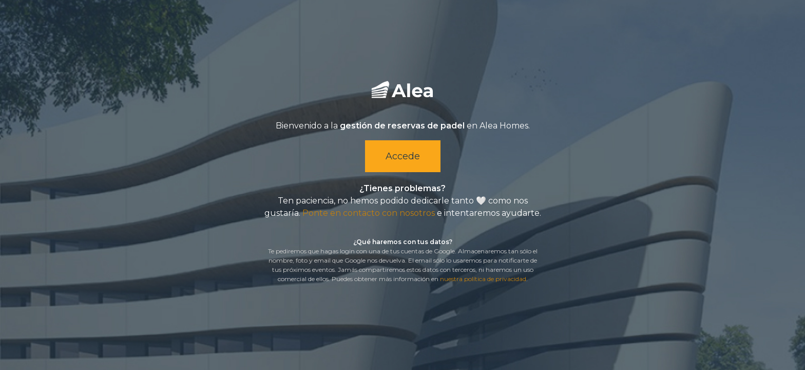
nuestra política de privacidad (483, 279)
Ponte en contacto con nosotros (368, 213)
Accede (403, 156)
